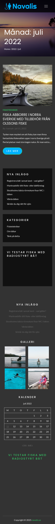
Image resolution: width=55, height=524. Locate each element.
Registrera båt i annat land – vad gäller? (25, 180)
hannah (9, 128)
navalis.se (36, 520)
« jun (24, 445)
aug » (30, 445)
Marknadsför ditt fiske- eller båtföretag (25, 185)
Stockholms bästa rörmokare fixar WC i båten (27, 321)
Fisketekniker (10, 110)
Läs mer (12, 151)
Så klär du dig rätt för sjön (19, 204)
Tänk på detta (13, 236)
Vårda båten (13, 199)
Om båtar (11, 231)
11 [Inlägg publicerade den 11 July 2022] (7, 426)
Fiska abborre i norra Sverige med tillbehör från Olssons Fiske (26, 119)
